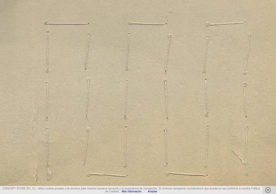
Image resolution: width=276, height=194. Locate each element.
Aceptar (152, 191)
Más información (131, 191)
